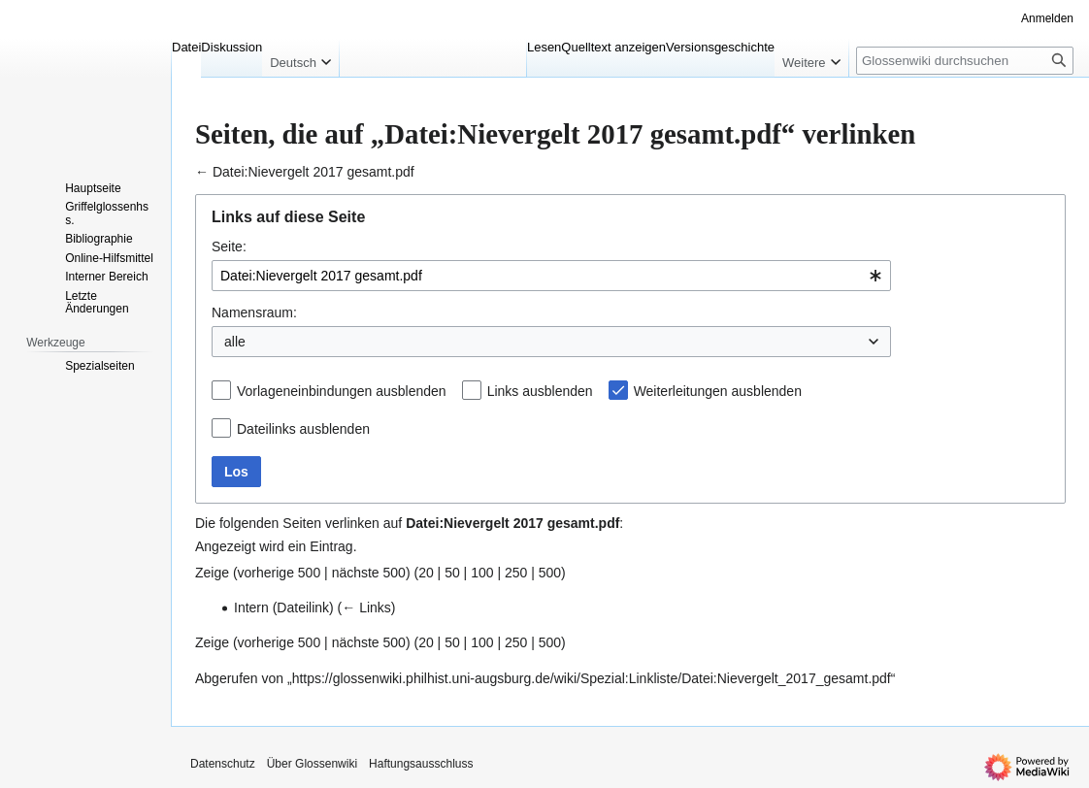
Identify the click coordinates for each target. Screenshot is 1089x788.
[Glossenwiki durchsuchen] (964, 61)
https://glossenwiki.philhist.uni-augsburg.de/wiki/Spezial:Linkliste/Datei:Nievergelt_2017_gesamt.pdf (591, 678)
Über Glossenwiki (312, 764)
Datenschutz (222, 764)
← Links (366, 607)
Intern (251, 607)
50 (452, 572)
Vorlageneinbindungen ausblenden (341, 391)
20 (426, 572)
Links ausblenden (540, 391)
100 (482, 572)
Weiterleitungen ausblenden (718, 391)
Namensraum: (254, 312)
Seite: (229, 246)
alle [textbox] (235, 341)
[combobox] (551, 275)
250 (516, 572)
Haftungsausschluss (421, 764)
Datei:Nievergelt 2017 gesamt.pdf (313, 172)
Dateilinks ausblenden (303, 429)
